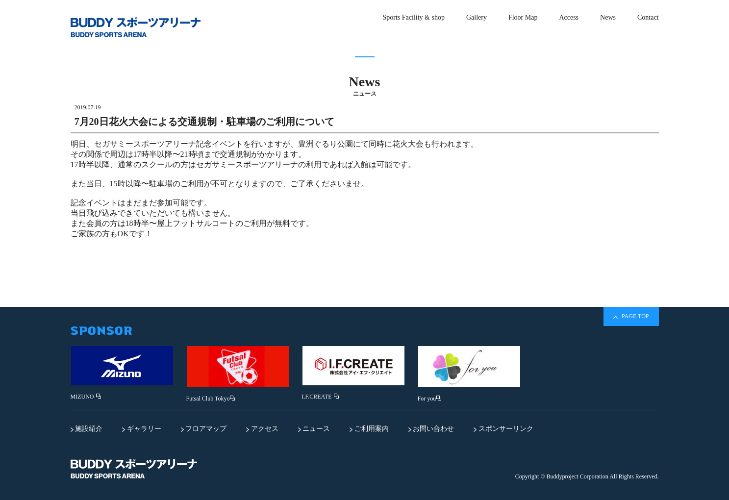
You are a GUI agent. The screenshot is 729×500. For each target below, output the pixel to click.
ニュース (314, 428)
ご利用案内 (369, 428)
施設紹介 (87, 428)
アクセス (262, 428)
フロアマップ (204, 428)
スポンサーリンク (503, 428)
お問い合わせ (431, 428)
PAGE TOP (631, 316)
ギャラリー (141, 428)
